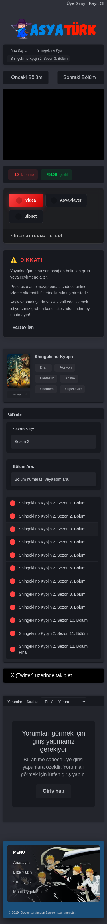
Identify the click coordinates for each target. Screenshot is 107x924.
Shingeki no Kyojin (54, 356)
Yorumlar (14, 702)
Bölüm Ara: (23, 466)
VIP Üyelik (22, 882)
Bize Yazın (22, 872)
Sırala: (32, 702)
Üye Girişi (76, 3)
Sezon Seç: (23, 429)
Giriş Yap (53, 791)
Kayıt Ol (96, 3)
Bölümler (14, 414)
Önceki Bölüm (27, 77)
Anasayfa (21, 862)
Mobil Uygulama (27, 891)
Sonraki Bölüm (79, 77)
